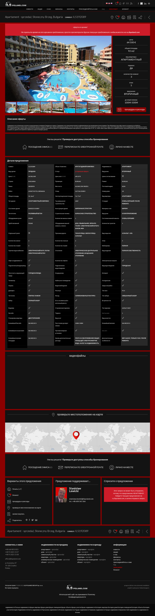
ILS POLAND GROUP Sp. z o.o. (33, 585)
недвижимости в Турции (72, 610)
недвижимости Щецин (27, 607)
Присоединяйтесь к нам (88, 9)
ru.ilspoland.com (132, 32)
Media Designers (144, 588)
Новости (29, 9)
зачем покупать (15, 514)
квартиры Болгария (108, 607)
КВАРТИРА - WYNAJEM (84, 557)
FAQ (103, 9)
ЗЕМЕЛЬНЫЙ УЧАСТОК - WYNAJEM (88, 554)
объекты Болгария (143, 607)
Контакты (70, 9)
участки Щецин (81, 607)
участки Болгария (12, 610)
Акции (40, 9)
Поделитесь (17, 520)
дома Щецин (49, 607)
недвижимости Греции (103, 610)
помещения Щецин (59, 607)
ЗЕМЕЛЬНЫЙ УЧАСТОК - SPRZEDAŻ (52, 554)
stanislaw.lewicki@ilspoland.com (81, 499)
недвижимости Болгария (93, 607)
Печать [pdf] (14, 489)
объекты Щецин (71, 607)
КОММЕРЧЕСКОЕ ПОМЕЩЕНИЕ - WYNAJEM (91, 560)
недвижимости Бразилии (118, 610)
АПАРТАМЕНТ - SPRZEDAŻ (50, 549)
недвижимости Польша (12, 607)
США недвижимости (132, 610)
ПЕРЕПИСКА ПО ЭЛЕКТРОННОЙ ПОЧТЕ (80, 147)
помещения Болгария (130, 607)
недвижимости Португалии (40, 610)
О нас (49, 9)
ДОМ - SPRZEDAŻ (46, 552)
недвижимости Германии (88, 610)
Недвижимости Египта (25, 610)
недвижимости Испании (56, 610)
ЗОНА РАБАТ (113, 9)
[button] (109, 38)
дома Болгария (119, 607)
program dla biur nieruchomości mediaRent (136, 585)
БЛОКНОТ (125, 9)
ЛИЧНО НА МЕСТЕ (121, 147)
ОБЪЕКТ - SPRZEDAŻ (48, 562)
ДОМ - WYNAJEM (82, 552)
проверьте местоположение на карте (24, 508)
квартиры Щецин (40, 607)
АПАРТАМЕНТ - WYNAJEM (85, 549)
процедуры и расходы (131, 109)
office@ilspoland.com (13, 559)
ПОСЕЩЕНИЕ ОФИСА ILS (37, 147)
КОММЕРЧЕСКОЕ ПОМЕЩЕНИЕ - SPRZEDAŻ (55, 560)
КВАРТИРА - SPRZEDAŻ (48, 557)
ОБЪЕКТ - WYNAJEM (83, 562)
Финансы (58, 9)
